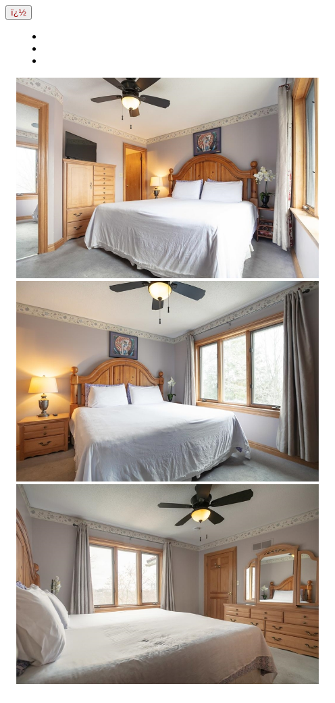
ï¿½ (18, 12)
